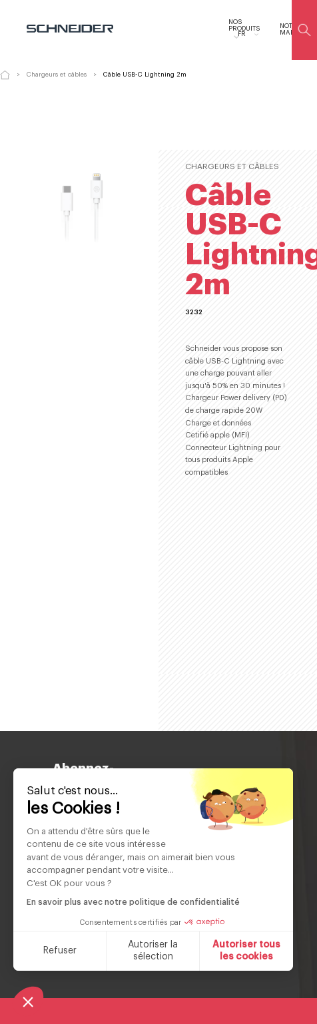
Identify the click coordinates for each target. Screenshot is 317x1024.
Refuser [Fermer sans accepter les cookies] (60, 950)
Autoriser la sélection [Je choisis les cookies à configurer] (153, 950)
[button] (28, 1001)
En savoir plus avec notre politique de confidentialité (133, 902)
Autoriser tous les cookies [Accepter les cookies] (246, 950)
